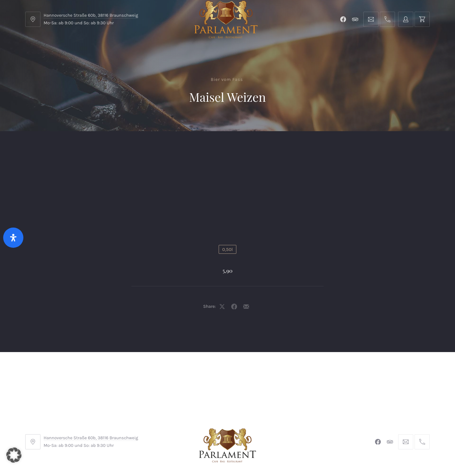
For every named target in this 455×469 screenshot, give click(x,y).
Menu (83, 146)
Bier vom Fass (227, 79)
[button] (14, 455)
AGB (151, 426)
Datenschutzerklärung (285, 426)
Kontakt (212, 146)
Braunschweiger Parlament (184, 446)
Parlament (127, 146)
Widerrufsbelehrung (226, 426)
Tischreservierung (396, 146)
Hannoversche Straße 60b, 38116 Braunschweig (91, 15)
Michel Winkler (319, 446)
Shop (171, 146)
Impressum (179, 426)
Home (44, 146)
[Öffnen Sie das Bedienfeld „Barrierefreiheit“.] (13, 238)
